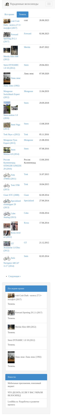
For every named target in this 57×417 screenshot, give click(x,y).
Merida (27, 47)
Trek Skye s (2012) (11, 134)
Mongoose (28, 91)
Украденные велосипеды (21, 4)
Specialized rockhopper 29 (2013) (12, 204)
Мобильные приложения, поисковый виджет (24, 384)
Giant (26, 195)
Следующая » (14, 276)
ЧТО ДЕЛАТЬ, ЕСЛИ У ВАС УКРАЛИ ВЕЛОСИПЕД (25, 394)
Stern (26, 65)
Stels (26, 256)
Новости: (12, 377)
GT (25, 243)
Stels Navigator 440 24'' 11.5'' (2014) (11, 262)
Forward (27, 33)
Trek (26, 134)
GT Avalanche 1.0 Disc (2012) (11, 247)
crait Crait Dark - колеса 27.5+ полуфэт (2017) (12, 24)
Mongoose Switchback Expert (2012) (11, 94)
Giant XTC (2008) (11, 195)
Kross (26, 223)
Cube (26, 213)
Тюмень (22, 14)
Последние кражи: (16, 288)
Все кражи (9, 14)
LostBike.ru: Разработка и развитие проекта (23, 403)
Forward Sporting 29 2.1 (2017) (10, 38)
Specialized (29, 201)
